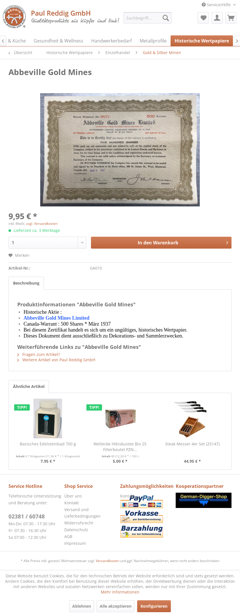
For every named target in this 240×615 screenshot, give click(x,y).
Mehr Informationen (120, 592)
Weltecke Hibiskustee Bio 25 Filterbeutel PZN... (120, 446)
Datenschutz (76, 529)
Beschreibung (26, 283)
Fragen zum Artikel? (38, 354)
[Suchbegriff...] (147, 18)
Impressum (75, 543)
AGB (68, 536)
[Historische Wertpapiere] (202, 40)
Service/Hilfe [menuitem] (217, 4)
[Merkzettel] (203, 18)
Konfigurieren (154, 606)
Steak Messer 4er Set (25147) (192, 444)
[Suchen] (166, 18)
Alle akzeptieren (115, 606)
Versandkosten (107, 560)
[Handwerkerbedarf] (111, 40)
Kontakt (71, 502)
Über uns (73, 496)
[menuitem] (147, 18)
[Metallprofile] (153, 40)
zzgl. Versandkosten (42, 223)
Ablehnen (81, 606)
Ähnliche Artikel (28, 386)
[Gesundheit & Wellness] (58, 40)
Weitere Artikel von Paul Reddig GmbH (56, 359)
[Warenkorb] (231, 18)
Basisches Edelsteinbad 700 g (48, 444)
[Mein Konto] (217, 18)
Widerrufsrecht (78, 523)
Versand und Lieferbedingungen (82, 513)
